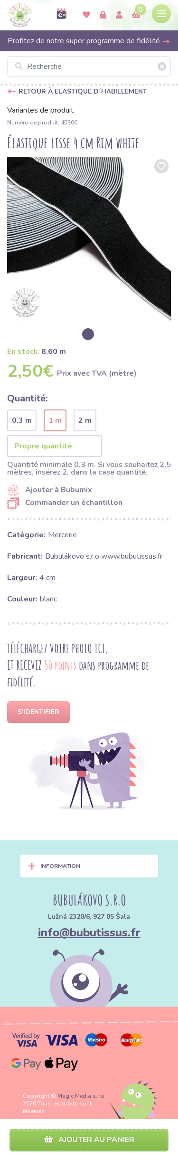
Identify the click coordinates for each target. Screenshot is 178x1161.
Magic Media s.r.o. (81, 1096)
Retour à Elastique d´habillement (83, 91)
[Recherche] (89, 66)
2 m (85, 420)
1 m (55, 420)
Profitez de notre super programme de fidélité (89, 41)
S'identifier (38, 711)
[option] (89, 239)
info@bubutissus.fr (89, 932)
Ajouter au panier (89, 1139)
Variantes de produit (40, 110)
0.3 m (22, 420)
